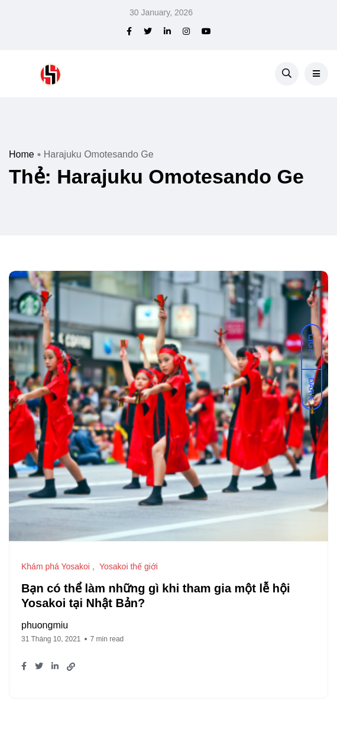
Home (21, 154)
